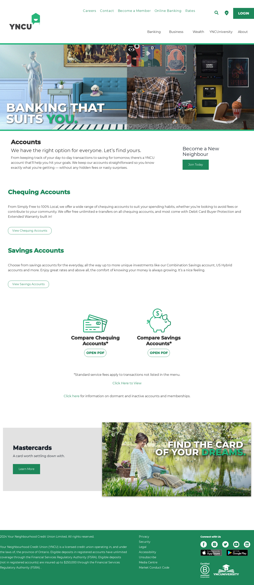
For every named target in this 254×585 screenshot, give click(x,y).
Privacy (144, 536)
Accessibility (147, 552)
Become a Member (134, 11)
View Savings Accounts (28, 284)
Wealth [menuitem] (198, 32)
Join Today (195, 164)
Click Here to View (127, 383)
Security (144, 542)
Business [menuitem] (176, 32)
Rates (190, 11)
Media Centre (148, 562)
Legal (142, 547)
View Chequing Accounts (29, 230)
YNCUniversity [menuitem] (221, 32)
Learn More (26, 469)
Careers (89, 11)
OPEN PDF (95, 353)
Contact (107, 11)
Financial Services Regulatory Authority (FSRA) (64, 557)
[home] (35, 21)
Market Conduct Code (154, 567)
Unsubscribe (147, 557)
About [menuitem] (243, 32)
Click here (72, 396)
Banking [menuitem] (154, 32)
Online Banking (168, 11)
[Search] (216, 13)
